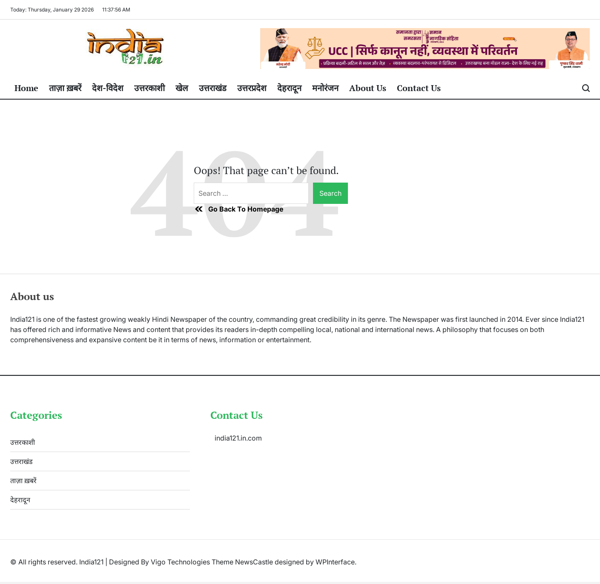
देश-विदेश (107, 88)
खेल (181, 88)
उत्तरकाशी (149, 88)
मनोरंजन (325, 88)
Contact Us (419, 88)
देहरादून (289, 88)
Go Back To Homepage (238, 209)
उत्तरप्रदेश (252, 88)
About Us (367, 88)
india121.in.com (238, 438)
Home (26, 88)
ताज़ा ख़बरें (65, 88)
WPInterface (335, 562)
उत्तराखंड (213, 88)
